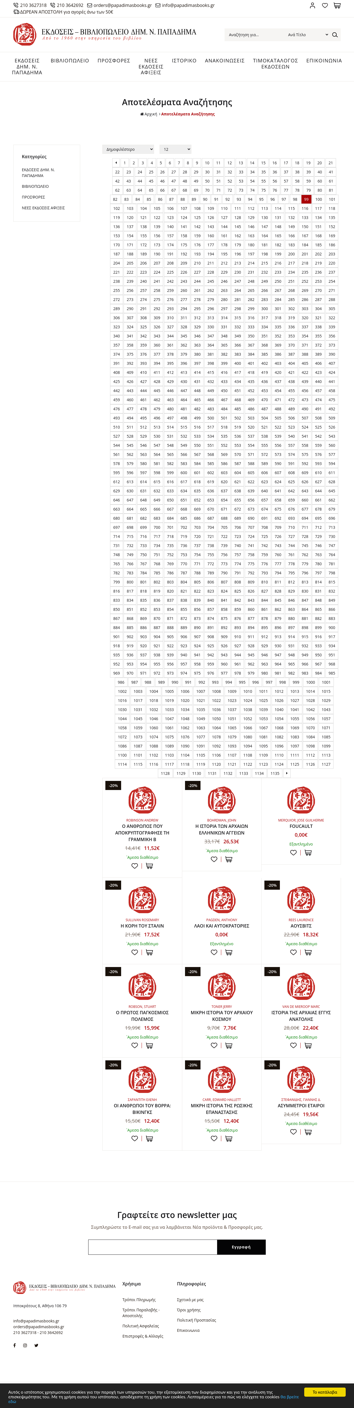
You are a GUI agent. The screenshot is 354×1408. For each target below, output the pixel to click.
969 (116, 673)
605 (251, 472)
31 (218, 172)
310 (170, 317)
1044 (122, 718)
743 (278, 545)
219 (318, 263)
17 (285, 162)
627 (318, 481)
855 (184, 609)
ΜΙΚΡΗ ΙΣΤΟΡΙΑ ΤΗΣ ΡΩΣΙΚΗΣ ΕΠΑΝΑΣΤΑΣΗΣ (222, 1109)
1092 (216, 746)
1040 (279, 709)
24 (140, 172)
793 (264, 572)
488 (278, 408)
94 (250, 199)
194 (210, 254)
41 (331, 172)
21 (331, 162)
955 (156, 664)
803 (170, 582)
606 (264, 472)
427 (143, 381)
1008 (216, 691)
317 (264, 317)
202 (318, 254)
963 (264, 664)
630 (130, 490)
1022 (216, 700)
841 (224, 600)
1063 (200, 727)
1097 (294, 746)
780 (318, 563)
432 (210, 381)
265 (251, 290)
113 (264, 208)
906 (184, 636)
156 (156, 235)
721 (210, 536)
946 (264, 654)
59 (308, 181)
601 (197, 472)
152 (332, 226)
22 (117, 172)
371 (305, 345)
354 (305, 336)
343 (156, 336)
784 (143, 572)
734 (156, 545)
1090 (185, 746)
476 (116, 408)
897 (291, 627)
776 (264, 563)
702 (184, 527)
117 (318, 208)
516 (197, 427)
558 (305, 445)
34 (252, 172)
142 (197, 226)
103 (130, 208)
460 (130, 399)
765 (116, 563)
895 (264, 627)
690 (251, 518)
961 (237, 664)
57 (286, 181)
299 (251, 308)
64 (140, 190)
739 (224, 545)
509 (332, 418)
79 (308, 190)
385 (264, 354)
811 (278, 582)
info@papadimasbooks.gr (188, 5)
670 (210, 509)
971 (143, 673)
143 (210, 226)
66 (162, 190)
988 (148, 682)
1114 (122, 764)
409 (130, 372)
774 (237, 563)
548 (170, 445)
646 (116, 500)
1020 (185, 700)
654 (224, 500)
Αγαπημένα (324, 5)
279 (210, 299)
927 (237, 645)
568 (210, 454)
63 (128, 190)
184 (305, 244)
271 (332, 290)
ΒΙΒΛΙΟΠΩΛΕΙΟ (70, 60)
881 (305, 618)
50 (207, 181)
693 (291, 518)
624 (278, 481)
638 (237, 490)
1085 (326, 736)
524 (305, 427)
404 (291, 363)
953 (130, 664)
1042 (310, 709)
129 (251, 217)
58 (297, 181)
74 (252, 190)
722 (224, 536)
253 (318, 281)
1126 (310, 764)
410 (143, 372)
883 (332, 618)
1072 (122, 736)
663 (116, 509)
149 (291, 226)
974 (184, 673)
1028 (310, 700)
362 (184, 345)
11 (218, 162)
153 (116, 235)
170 (116, 244)
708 (264, 527)
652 (197, 500)
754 (197, 554)
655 (237, 500)
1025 (263, 700)
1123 (263, 764)
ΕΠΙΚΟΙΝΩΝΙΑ (324, 60)
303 (305, 308)
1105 (200, 755)
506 (291, 418)
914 (291, 636)
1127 (326, 764)
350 (251, 336)
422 (305, 372)
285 (291, 299)
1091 (200, 746)
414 (197, 372)
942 (210, 654)
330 (210, 326)
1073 (138, 736)
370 (291, 345)
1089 (169, 746)
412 (170, 372)
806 (210, 582)
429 (170, 381)
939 (170, 654)
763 (318, 554)
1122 (247, 764)
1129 (180, 773)
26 (162, 172)
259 (170, 290)
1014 (310, 691)
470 (264, 399)
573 (278, 454)
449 (210, 390)
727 (291, 536)
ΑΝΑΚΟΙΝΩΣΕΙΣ (225, 60)
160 (210, 235)
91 (216, 199)
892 (224, 627)
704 (210, 527)
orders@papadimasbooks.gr (123, 5)
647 (130, 500)
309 (156, 317)
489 (291, 408)
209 (184, 263)
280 (224, 299)
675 (278, 509)
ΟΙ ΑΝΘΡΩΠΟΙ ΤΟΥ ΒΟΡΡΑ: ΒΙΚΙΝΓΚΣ (142, 1109)
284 (278, 299)
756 (224, 554)
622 (251, 481)
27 (173, 172)
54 (252, 181)
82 (115, 199)
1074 (153, 736)
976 (210, 673)
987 (134, 682)
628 (332, 481)
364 (210, 345)
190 (156, 254)
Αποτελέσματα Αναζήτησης (188, 114)
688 (224, 518)
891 (210, 627)
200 (291, 254)
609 (305, 472)
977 (224, 673)
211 (210, 263)
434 (237, 381)
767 (143, 563)
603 (224, 472)
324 (130, 326)
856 (197, 609)
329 (197, 326)
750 (143, 554)
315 (237, 317)
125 (197, 217)
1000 (310, 682)
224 (156, 272)
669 (197, 509)
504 (264, 418)
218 (305, 263)
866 (332, 609)
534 (210, 436)
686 (197, 518)
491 (318, 408)
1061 (169, 727)
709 (278, 527)
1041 (294, 709)
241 (156, 281)
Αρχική (148, 114)
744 (291, 545)
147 (264, 226)
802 (156, 582)
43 (128, 181)
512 (143, 427)
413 (184, 372)
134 (318, 217)
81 (331, 190)
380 (197, 354)
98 (295, 199)
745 (305, 545)
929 (264, 645)
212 (224, 263)
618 (197, 481)
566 (184, 454)
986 (121, 682)
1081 (263, 736)
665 (143, 509)
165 (278, 235)
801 (143, 582)
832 (332, 591)
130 (264, 217)
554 (251, 445)
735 (170, 545)
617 (184, 481)
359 (143, 345)
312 (197, 317)
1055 (294, 718)
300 (264, 308)
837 (170, 600)
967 (318, 664)
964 (278, 664)
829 (291, 591)
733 (143, 545)
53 (241, 181)
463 (170, 399)
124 (184, 217)
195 (224, 254)
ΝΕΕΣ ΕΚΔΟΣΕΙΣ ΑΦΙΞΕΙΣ (151, 66)
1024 (247, 700)
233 (278, 272)
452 (251, 390)
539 (278, 436)
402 (264, 363)
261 (197, 290)
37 (286, 172)
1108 (247, 755)
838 (184, 600)
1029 (326, 700)
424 (332, 372)
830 (305, 591)
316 (251, 317)
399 (224, 363)
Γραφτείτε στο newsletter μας (177, 1215)
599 (170, 472)
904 (156, 636)
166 (291, 235)
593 (318, 463)
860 (251, 609)
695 (318, 518)
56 (275, 181)
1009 (232, 691)
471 (278, 399)
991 (188, 682)
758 (251, 554)
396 (184, 363)
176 (197, 244)
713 (332, 527)
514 (170, 427)
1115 (138, 764)
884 (116, 627)
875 (224, 618)
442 (116, 390)
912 (264, 636)
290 (130, 308)
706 (237, 527)
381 (210, 354)
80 (319, 190)
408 (116, 372)
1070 (310, 727)
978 (237, 673)
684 (170, 518)
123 (170, 217)
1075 (169, 736)
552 (224, 445)
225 (170, 272)
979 (251, 673)
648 (143, 500)
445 (156, 390)
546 (143, 445)
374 (116, 354)
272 (116, 299)
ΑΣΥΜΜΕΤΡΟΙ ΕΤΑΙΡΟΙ (301, 1106)
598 (156, 472)
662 (332, 500)
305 (332, 308)
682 (143, 518)
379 (184, 354)
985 (332, 673)
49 (196, 181)
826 (251, 591)
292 (156, 308)
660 (305, 500)
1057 (326, 718)
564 (156, 454)
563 (143, 454)
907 (197, 636)
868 (130, 618)
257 (143, 290)
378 (170, 354)
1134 (259, 773)
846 (291, 600)
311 (184, 317)
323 (116, 326)
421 (291, 372)
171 (130, 244)
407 (332, 363)
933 (318, 645)
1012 (279, 691)
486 (251, 408)
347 (210, 336)
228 (210, 272)
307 (130, 317)
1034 (185, 709)
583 (184, 463)
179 (237, 244)
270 (318, 290)
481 (184, 408)
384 (251, 354)
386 (278, 354)
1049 (200, 718)
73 (241, 190)
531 (170, 436)
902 (130, 636)
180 (251, 244)
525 (318, 427)
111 (237, 208)
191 (170, 254)
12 (229, 162)
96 (272, 199)
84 (138, 199)
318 (278, 317)
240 (143, 281)
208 (170, 263)
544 (116, 445)
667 (170, 509)
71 (218, 190)
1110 (279, 755)
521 (264, 427)
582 (170, 463)
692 (278, 518)
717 (156, 536)
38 (297, 172)
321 (318, 317)
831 (318, 591)
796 (305, 572)
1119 (200, 764)
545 (130, 445)
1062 (185, 727)
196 (237, 254)
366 (237, 345)
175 (184, 244)
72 (230, 190)
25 (151, 172)
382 (224, 354)
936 (130, 654)
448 (197, 390)
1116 (153, 764)
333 (251, 326)
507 (305, 418)
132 (291, 217)
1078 (216, 736)
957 (184, 664)
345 (184, 336)
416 (224, 372)
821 (184, 591)
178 (224, 244)
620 (224, 481)
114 (278, 208)
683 (156, 518)
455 (291, 390)
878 (264, 618)
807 (224, 582)
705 (224, 527)
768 (156, 563)
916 (318, 636)
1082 (279, 736)
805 (197, 582)
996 (255, 682)
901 (116, 636)
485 (237, 408)
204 (116, 263)
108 (197, 208)
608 (291, 472)
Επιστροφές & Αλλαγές (143, 1336)
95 (261, 199)
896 (278, 627)
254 (332, 281)
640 (264, 490)
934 (332, 645)
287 (318, 299)
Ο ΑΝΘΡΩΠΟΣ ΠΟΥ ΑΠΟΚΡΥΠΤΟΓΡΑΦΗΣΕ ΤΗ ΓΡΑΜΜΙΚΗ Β (142, 832)
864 (305, 609)
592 (305, 463)
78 (297, 190)
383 (237, 354)
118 (332, 208)
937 (143, 654)
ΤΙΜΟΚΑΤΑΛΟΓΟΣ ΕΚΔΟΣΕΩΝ (275, 63)
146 (251, 226)
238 (116, 281)
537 (251, 436)
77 (286, 190)
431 (197, 381)
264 (237, 290)
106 (170, 208)
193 (197, 254)
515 (184, 427)
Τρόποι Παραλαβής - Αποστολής (141, 1312)
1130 (196, 773)
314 (224, 317)
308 (143, 317)
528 (130, 436)
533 (197, 436)
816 (116, 591)
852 (143, 609)
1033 (169, 709)
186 (332, 244)
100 (318, 199)
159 (197, 235)
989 (161, 682)
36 (275, 172)
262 (210, 290)
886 (143, 627)
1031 (138, 709)
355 (318, 336)
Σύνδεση (312, 5)
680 (116, 518)
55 (263, 181)
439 (305, 381)
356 (332, 336)
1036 (216, 709)
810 (264, 582)
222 (130, 272)
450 (224, 390)
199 (278, 254)
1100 (122, 755)
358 (130, 345)
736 (184, 545)
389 (318, 354)
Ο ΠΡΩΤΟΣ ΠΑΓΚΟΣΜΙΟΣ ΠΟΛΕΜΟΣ (142, 1016)
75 (263, 190)
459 (116, 399)
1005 (169, 691)
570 (237, 454)
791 (237, 572)
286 (305, 299)
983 (305, 673)
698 (130, 527)
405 (305, 363)
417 (237, 372)
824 (224, 591)
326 (156, 326)
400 (237, 363)
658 (278, 500)
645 (332, 490)
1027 (294, 700)
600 (184, 472)
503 (251, 418)
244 (197, 281)
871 (170, 618)
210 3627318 (33, 5)
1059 (138, 727)
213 (237, 263)
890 (197, 627)
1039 (263, 709)
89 (194, 199)
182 (278, 244)
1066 (247, 727)
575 (305, 454)
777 (278, 563)
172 (143, 244)
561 (116, 454)
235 (305, 272)
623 (264, 481)
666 (156, 509)
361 (170, 345)
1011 (263, 691)
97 (284, 199)
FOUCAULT (301, 826)
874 (210, 618)
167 (305, 235)
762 (305, 554)
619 (210, 481)
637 (224, 490)
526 (332, 427)
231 (251, 272)
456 (305, 390)
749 (130, 554)
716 (143, 536)
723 (237, 536)
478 (143, 408)
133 (305, 217)
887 (156, 627)
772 (210, 563)
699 (143, 527)
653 (210, 500)
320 (305, 317)
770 (184, 563)
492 (332, 408)
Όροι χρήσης (189, 1309)
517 (210, 427)
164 (264, 235)
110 (224, 208)
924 (197, 645)
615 (156, 481)
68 (185, 190)
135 (332, 217)
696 (332, 518)
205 (130, 263)
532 (184, 436)
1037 (232, 709)
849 (332, 600)
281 (237, 299)
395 (170, 363)
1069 (294, 727)
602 (210, 472)
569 (224, 454)
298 (237, 308)
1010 (247, 691)
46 (162, 181)
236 (318, 272)
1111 (294, 755)
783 (130, 572)
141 (184, 226)
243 (184, 281)
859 (237, 609)
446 (170, 390)
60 (319, 181)
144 (224, 226)
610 (318, 472)
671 (224, 509)
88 (182, 199)
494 (130, 418)
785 (156, 572)
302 (291, 308)
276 (170, 299)
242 (170, 281)
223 (143, 272)
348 (224, 336)
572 (264, 454)
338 (318, 326)
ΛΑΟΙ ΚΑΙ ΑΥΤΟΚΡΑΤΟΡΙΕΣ (221, 926)
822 (197, 591)
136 (116, 226)
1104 (185, 755)
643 (305, 490)
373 (332, 345)
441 (332, 381)
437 (278, 381)
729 (318, 536)
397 (197, 363)
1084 (310, 736)
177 (210, 244)
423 (318, 372)
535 (224, 436)
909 (224, 636)
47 (173, 181)
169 (332, 235)
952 (116, 664)
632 (156, 490)
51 (218, 181)
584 (197, 463)
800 (130, 582)
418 (251, 372)
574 (291, 454)
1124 (279, 764)
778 (291, 563)
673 (251, 509)
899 (318, 627)
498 (184, 418)
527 (116, 436)
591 (291, 463)
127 (224, 217)
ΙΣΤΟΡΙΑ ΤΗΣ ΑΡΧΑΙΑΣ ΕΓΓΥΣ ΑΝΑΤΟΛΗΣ (301, 1016)
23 (128, 172)
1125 (294, 764)
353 (291, 336)
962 (251, 664)
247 (237, 281)
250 (278, 281)
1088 (153, 746)
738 (210, 545)
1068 (279, 727)
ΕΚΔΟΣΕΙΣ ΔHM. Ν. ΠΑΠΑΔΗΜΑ (27, 66)
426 (130, 381)
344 (170, 336)
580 (143, 463)
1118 (185, 764)
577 (332, 454)
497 (170, 418)
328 (184, 326)
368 (264, 345)
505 (278, 418)
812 (291, 582)
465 (197, 399)
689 (237, 518)
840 (210, 600)
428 (156, 381)
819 (156, 591)
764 (332, 554)
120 (130, 217)
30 (207, 172)
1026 (279, 700)
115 (291, 208)
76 (275, 190)
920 (143, 645)
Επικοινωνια (188, 1330)
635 (197, 490)
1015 (326, 691)
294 (184, 308)
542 (318, 436)
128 (237, 217)
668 (184, 509)
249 (264, 281)
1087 (138, 746)
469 (251, 399)
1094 (247, 746)
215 (264, 263)
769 (170, 563)
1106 (216, 755)
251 (291, 281)
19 (308, 162)
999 (296, 682)
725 (264, 536)
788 (197, 572)
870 (156, 618)
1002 (122, 691)
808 (237, 582)
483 (210, 408)
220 (332, 263)
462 (156, 399)
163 (251, 235)
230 (237, 272)
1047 (169, 718)
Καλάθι (337, 5)
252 (305, 281)
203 (332, 254)
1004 (153, 691)
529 (143, 436)
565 (170, 454)
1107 (232, 755)
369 (278, 345)
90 (205, 199)
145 (237, 226)
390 (332, 354)
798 (332, 572)
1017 (138, 700)
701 (170, 527)
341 (130, 336)
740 (237, 545)
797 (318, 572)
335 (278, 326)
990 (174, 682)
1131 (212, 773)
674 (264, 509)
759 (264, 554)
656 (251, 500)
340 (116, 336)
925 (210, 645)
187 (116, 254)
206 (143, 263)
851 (130, 609)
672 (237, 509)
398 (210, 363)
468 (237, 399)
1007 (200, 691)
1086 (122, 746)
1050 (216, 718)
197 (251, 254)
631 (143, 490)
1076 (185, 736)
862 (278, 609)
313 (210, 317)
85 (149, 199)
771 (197, 563)
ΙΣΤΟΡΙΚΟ (184, 60)
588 (251, 463)
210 (197, 263)
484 (224, 408)
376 (143, 354)
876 (237, 618)
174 (170, 244)
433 (224, 381)
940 (184, 654)
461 (143, 399)
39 (308, 172)
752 (170, 554)
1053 (263, 718)
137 (130, 226)
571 (251, 454)
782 (116, 572)
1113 (326, 755)
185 (318, 244)
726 (278, 536)
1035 (200, 709)
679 (332, 509)
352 (278, 336)
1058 (122, 727)
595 (116, 472)
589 (264, 463)
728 (305, 536)
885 (130, 627)
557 (291, 445)
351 (264, 336)
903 (143, 636)
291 (143, 308)
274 (143, 299)
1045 (138, 718)
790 (224, 572)
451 (237, 390)
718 (170, 536)
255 (116, 290)
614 (143, 481)
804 (184, 582)
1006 (185, 691)
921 (156, 645)
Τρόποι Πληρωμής (139, 1299)
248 (251, 281)
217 (291, 263)
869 (143, 618)
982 (291, 673)
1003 (138, 691)
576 (318, 454)
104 (143, 208)
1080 (247, 736)
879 (278, 618)
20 (319, 162)
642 (291, 490)
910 (237, 636)
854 (170, 609)
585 (210, 463)
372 (318, 345)
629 (116, 490)
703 (197, 527)
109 (210, 208)
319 (291, 317)
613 (130, 481)
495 (143, 418)
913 (278, 636)
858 (224, 609)
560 (332, 445)
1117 (169, 764)
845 (278, 600)
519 (237, 427)
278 (197, 299)
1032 (153, 709)
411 (156, 372)
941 (197, 654)
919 (130, 645)
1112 (310, 755)
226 (184, 272)
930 (278, 645)
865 (318, 609)
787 (184, 572)
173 (156, 244)
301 (278, 308)
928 (251, 645)
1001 (326, 682)
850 (116, 609)
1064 (216, 727)
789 (210, 572)
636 (210, 490)
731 (116, 545)
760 (278, 554)
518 (224, 427)
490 (305, 408)
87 (171, 199)
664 (130, 509)
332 (237, 326)
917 (332, 636)
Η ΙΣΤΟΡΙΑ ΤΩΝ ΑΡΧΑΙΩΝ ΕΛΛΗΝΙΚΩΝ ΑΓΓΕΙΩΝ (221, 829)
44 (140, 181)
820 (170, 591)
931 (291, 645)
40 (319, 172)
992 (202, 682)
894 (251, 627)
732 (130, 545)
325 (143, 326)
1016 (122, 700)
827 (264, 591)
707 (251, 527)
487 (264, 408)
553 (237, 445)
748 (116, 554)
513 (156, 427)
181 (264, 244)
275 (156, 299)
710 (291, 527)
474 (318, 399)
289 (116, 308)
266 (264, 290)
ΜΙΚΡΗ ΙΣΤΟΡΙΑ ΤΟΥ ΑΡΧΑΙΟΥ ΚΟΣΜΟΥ (222, 1016)
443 (130, 390)
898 (305, 627)
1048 (185, 718)
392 (130, 363)
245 (210, 281)
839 (197, 600)
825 (237, 591)
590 (278, 463)
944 (237, 654)
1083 (294, 736)
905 (170, 636)
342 (143, 336)
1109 (263, 755)
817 (130, 591)
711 (305, 527)
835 (143, 600)
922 (170, 645)
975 (197, 673)
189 (143, 254)
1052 (247, 718)
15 (263, 162)
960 (224, 664)
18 (297, 162)
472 (291, 399)
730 (332, 536)
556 (278, 445)
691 (264, 518)
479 (156, 408)
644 (318, 490)
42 (117, 181)
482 (197, 408)
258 (156, 290)
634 (184, 490)
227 (197, 272)
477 (130, 408)
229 (224, 272)
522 (278, 427)
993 (215, 682)
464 (184, 399)
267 (278, 290)
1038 (247, 709)
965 (291, 664)
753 (184, 554)
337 (305, 326)
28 (185, 172)
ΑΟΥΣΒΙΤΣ (301, 926)
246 (224, 281)
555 (264, 445)
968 (332, 664)
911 (251, 636)
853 (156, 609)
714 (116, 536)
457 (318, 390)
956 (170, 664)
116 (305, 208)
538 (264, 436)
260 (184, 290)
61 (331, 181)
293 (170, 308)
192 (184, 254)
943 (224, 654)
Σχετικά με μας (190, 1299)
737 (197, 545)
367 (251, 345)
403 (278, 363)
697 (116, 527)
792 (251, 572)
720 (197, 536)
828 (278, 591)
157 (170, 235)
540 (291, 436)
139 (156, 226)
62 (117, 190)
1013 (294, 691)
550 (197, 445)
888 (170, 627)
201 (305, 254)
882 (318, 618)
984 (318, 673)
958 (197, 664)
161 (224, 235)
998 (282, 682)
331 (224, 326)
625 (291, 481)
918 (116, 645)
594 (332, 463)
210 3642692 (70, 5)
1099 (326, 746)
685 (184, 518)
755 (210, 554)
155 (143, 235)
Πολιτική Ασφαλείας (141, 1325)
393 (143, 363)
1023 (232, 700)
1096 (279, 746)
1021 (200, 700)
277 (184, 299)
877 (251, 618)
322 (332, 317)
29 (196, 172)
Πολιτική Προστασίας (196, 1320)
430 (184, 381)
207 (156, 263)
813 (305, 582)
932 (305, 645)
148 (278, 226)
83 (126, 199)
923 (184, 645)
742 (264, 545)
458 (332, 390)
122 (156, 217)
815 (332, 582)
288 (332, 299)
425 (116, 381)
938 (156, 654)
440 (318, 381)
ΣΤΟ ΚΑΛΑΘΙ (149, 865)
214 (251, 263)
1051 (232, 718)
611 (332, 472)
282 (251, 299)
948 (291, 654)
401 (251, 363)
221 (116, 272)
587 (237, 463)
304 (318, 308)
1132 (227, 773)
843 (251, 600)
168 (318, 235)
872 (184, 618)
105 (156, 208)
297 (224, 308)
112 (251, 208)
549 (184, 445)
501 (224, 418)
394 (156, 363)
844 (264, 600)
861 (264, 609)
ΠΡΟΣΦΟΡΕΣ (114, 60)
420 (278, 372)
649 (156, 500)
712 (318, 527)
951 (332, 654)
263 (224, 290)
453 (264, 390)
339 (332, 326)
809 (251, 582)
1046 (153, 718)
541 (305, 436)
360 (156, 345)
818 (143, 591)
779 (305, 563)
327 (170, 326)
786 (170, 572)
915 (305, 636)
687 (210, 518)
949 (305, 654)
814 (318, 582)
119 (116, 217)
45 (151, 181)
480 (170, 408)
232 (264, 272)
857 (210, 609)
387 (291, 354)
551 (210, 445)
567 (197, 454)
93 (239, 199)
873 (197, 618)
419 (264, 372)
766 (130, 563)
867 (116, 618)
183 (291, 244)
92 (227, 199)
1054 (279, 718)
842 (237, 600)
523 (291, 427)
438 (291, 381)
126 (210, 217)
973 (170, 673)
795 (291, 572)
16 (274, 162)
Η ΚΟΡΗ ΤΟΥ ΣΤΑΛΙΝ (142, 926)
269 (305, 290)
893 (237, 627)
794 (278, 572)
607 (278, 472)
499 (197, 418)
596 (130, 472)
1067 (263, 727)
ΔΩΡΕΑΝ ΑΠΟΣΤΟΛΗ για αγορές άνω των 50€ (66, 12)
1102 (153, 755)
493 (116, 418)
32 (230, 172)
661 (318, 500)
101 (332, 199)
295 (197, 308)
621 (237, 481)
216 (278, 263)
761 (291, 554)
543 (332, 436)
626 (305, 481)
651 (184, 500)
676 (291, 509)
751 (156, 554)
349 (237, 336)
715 (130, 536)
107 (184, 208)
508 (318, 418)
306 (116, 317)
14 (252, 162)
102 (116, 208)
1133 (243, 773)
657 (264, 500)
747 (332, 545)
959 (210, 664)
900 (332, 627)
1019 (169, 700)
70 (207, 190)
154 (130, 235)
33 (241, 172)
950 (318, 654)
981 (278, 673)
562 (130, 454)
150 (305, 226)
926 (224, 645)
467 (224, 399)
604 (237, 472)
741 (251, 545)
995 (242, 682)
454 (278, 390)
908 (210, 636)
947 (278, 654)
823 (210, 591)
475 (332, 399)
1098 (310, 746)
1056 (310, 718)
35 (263, 172)
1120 (216, 764)
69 (196, 190)
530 (156, 436)
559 (318, 445)
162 (237, 235)
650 (170, 500)
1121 (232, 764)
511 (130, 427)
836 (156, 600)
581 (156, 463)
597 (143, 472)
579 (130, 463)
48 (185, 181)
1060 (153, 727)
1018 (153, 700)
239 (130, 281)
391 (116, 363)
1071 (326, 727)
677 (305, 509)
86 (160, 199)
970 (130, 673)
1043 (326, 709)
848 (318, 600)
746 (318, 545)
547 (156, 445)
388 (305, 354)
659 (291, 500)
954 (143, 664)
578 (116, 463)
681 (130, 518)
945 (251, 654)
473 (305, 399)
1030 (122, 709)
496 (156, 418)
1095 (263, 746)
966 (305, 664)
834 (130, 600)
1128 (165, 773)
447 (184, 390)
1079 (232, 736)
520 (251, 427)
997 (269, 682)
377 (156, 354)
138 (143, 226)
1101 (138, 755)
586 (224, 463)
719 (184, 536)
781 (332, 563)
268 (291, 290)
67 (173, 190)
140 (170, 226)
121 (143, 217)
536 (237, 436)
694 (305, 518)
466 (210, 399)
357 (116, 345)
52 (230, 181)
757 (237, 554)
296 (210, 308)
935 (116, 654)
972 (156, 673)
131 (278, 217)
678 (318, 509)
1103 (169, 755)
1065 (232, 727)
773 (224, 563)
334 (264, 326)
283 (264, 299)
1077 (200, 736)
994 (228, 682)
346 (197, 336)
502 (237, 418)
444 (143, 390)
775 (251, 563)
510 (116, 427)
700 (156, 527)
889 (184, 627)
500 (210, 418)
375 (130, 354)
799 (116, 582)
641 (278, 490)
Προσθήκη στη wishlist (135, 866)
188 (130, 254)
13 (241, 162)
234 (291, 272)
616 (170, 481)
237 (332, 272)
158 (184, 235)
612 (116, 481)
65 (151, 190)
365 (224, 345)
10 (207, 162)
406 (318, 363)
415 (210, 372)
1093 (232, 746)
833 (116, 600)
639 (251, 490)
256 (130, 290)
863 (291, 609)
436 (264, 381)
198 (264, 254)
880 (291, 618)
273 (130, 299)
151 (318, 226)
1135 (274, 773)
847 (305, 600)
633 (170, 490)
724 (251, 536)
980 (264, 673)
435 (251, 381)
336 (291, 326)
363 (197, 345)
